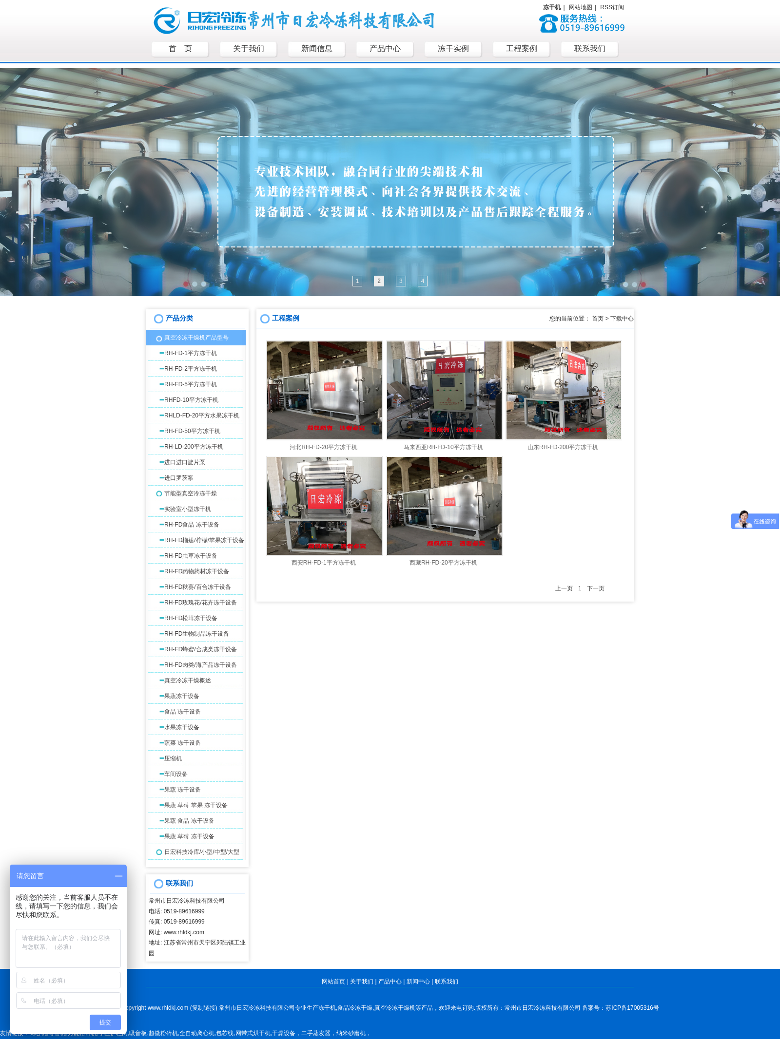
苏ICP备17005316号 (632, 1007)
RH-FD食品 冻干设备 (191, 524)
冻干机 (327, 1007)
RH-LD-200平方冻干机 (193, 446)
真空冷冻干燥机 (394, 1007)
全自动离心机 (196, 1033)
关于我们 (361, 981)
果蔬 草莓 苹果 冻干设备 (196, 805)
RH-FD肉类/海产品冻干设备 (200, 664)
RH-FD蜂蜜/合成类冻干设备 (200, 649)
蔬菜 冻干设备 (182, 742)
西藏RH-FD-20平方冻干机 (443, 562)
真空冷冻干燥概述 (187, 680)
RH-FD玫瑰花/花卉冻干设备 (200, 602)
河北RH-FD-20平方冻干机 (323, 447)
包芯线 (225, 1033)
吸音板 (138, 1033)
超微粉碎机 (163, 1033)
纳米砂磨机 (351, 1033)
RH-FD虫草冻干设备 (190, 555)
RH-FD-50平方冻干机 (192, 431)
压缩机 (173, 758)
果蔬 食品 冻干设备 (189, 820)
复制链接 (203, 1007)
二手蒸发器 (316, 1033)
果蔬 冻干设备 (182, 789)
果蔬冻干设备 (181, 696)
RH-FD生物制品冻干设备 (196, 633)
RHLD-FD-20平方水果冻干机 (201, 415)
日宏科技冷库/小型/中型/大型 (201, 852)
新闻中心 (418, 981)
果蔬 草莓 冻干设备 (189, 836)
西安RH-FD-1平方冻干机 (324, 562)
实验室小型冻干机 (187, 509)
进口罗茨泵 (179, 477)
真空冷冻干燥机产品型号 (196, 337)
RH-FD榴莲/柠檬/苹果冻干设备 (204, 540)
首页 (598, 318)
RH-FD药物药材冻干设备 (196, 571)
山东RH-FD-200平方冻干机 (562, 447)
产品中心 (390, 981)
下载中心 (622, 318)
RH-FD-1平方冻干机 (190, 353)
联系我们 (446, 981)
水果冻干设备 (181, 727)
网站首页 (333, 981)
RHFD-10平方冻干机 (191, 400)
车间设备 (176, 774)
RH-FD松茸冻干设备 (190, 618)
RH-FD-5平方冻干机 (190, 384)
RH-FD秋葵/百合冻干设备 (197, 587)
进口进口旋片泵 (184, 462)
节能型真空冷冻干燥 (190, 493)
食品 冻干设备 (182, 711)
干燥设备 (283, 1033)
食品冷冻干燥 (354, 1007)
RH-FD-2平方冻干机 (190, 368)
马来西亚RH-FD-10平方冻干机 (443, 447)
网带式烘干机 (253, 1033)
